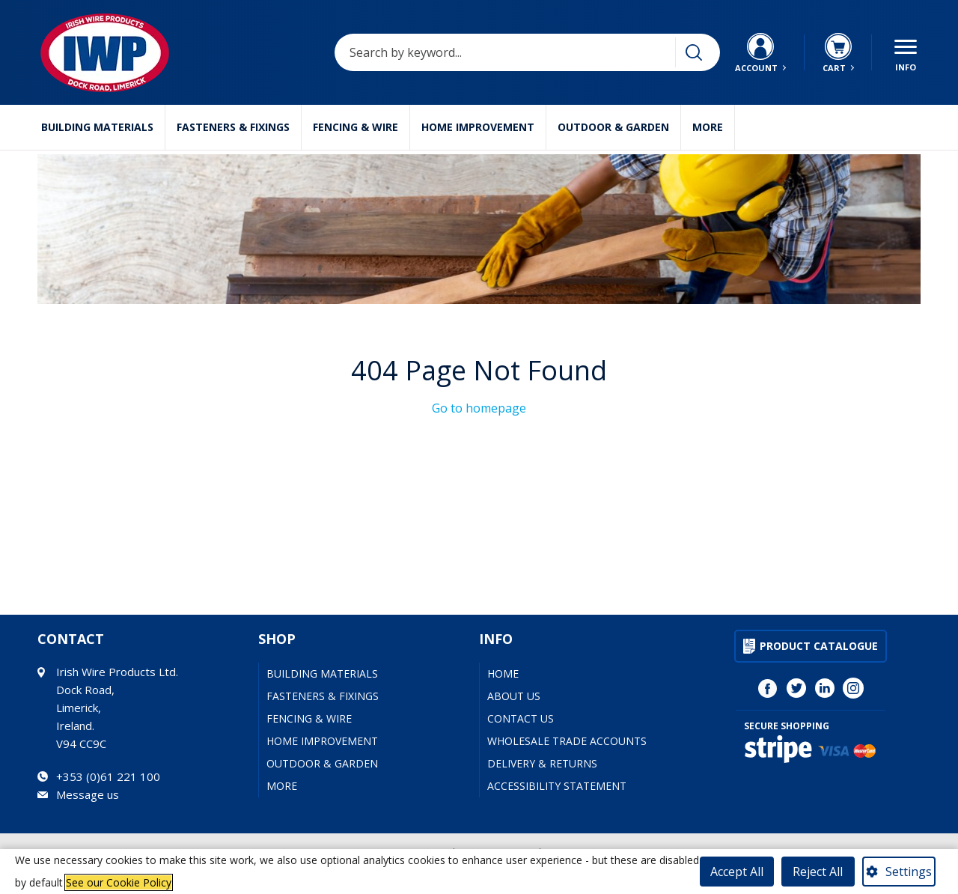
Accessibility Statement (556, 786)
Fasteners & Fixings (233, 127)
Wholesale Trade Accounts (567, 741)
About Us (513, 696)
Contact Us (520, 718)
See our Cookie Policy (118, 882)
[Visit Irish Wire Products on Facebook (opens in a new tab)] (767, 688)
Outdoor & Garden (613, 127)
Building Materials (97, 127)
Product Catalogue (819, 646)
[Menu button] (906, 52)
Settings (908, 871)
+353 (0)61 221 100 (108, 776)
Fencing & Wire (355, 127)
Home (503, 673)
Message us (87, 794)
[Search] (694, 52)
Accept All (736, 871)
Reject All (818, 871)
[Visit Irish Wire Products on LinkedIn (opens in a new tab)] (824, 688)
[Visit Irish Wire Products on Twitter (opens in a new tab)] (796, 688)
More (707, 127)
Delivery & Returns (542, 763)
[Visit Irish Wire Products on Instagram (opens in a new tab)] (853, 688)
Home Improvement (477, 127)
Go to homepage (479, 408)
